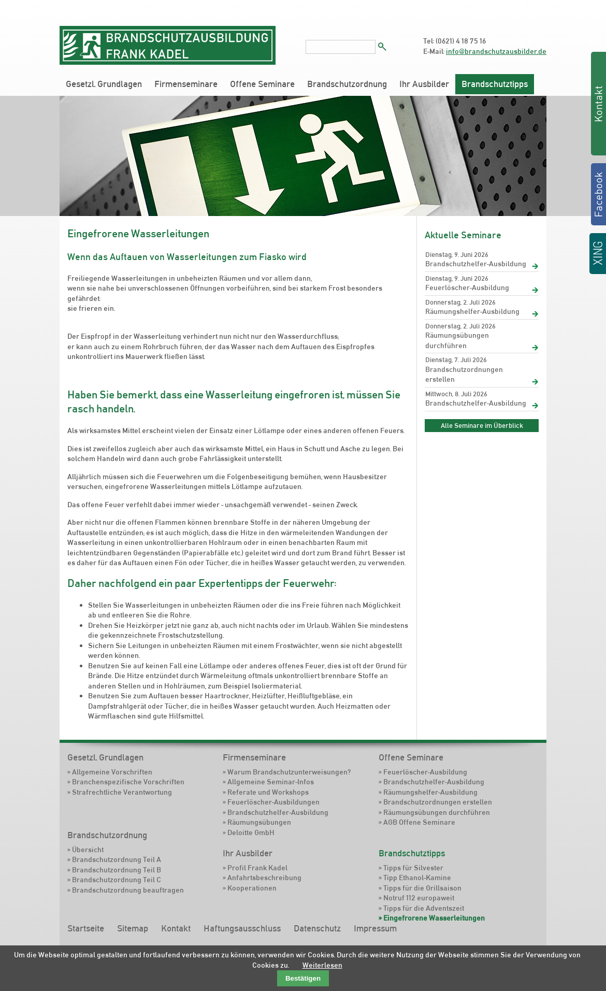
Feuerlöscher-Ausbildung (467, 287)
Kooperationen (252, 888)
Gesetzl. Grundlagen (104, 84)
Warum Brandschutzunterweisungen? (289, 772)
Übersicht (88, 849)
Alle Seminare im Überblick (482, 425)
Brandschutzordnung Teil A (116, 859)
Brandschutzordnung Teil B (116, 869)
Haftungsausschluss (242, 928)
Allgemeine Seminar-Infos (270, 781)
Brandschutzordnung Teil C (116, 879)
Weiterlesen (322, 965)
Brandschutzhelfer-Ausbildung (475, 263)
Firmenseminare (186, 84)
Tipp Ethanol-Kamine (417, 877)
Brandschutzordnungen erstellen (464, 374)
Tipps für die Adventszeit (423, 908)
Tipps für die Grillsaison (422, 888)
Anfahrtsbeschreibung (264, 877)
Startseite (85, 928)
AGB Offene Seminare (419, 822)
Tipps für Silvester (413, 867)
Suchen (382, 46)
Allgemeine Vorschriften (112, 772)
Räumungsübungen (259, 822)
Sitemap (132, 928)
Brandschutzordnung (347, 84)
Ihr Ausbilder (424, 84)
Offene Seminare (262, 84)
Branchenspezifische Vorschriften (128, 781)
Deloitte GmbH (251, 832)
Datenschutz (317, 928)
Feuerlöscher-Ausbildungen (273, 802)
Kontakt (176, 928)
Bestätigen (303, 978)
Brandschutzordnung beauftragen (128, 890)
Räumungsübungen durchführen (457, 340)
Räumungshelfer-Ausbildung (472, 311)
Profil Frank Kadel (257, 867)
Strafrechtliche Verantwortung (122, 792)
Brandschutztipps (494, 84)
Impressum (375, 928)
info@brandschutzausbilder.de (496, 51)
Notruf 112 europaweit (418, 897)
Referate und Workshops (268, 792)
